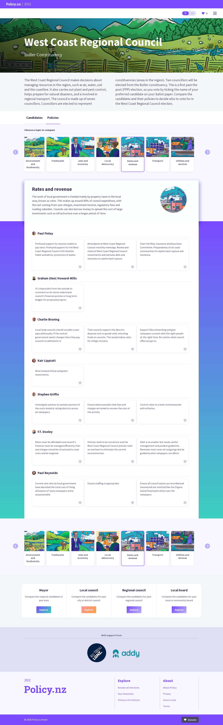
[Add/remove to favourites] (80, 267)
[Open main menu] (215, 13)
